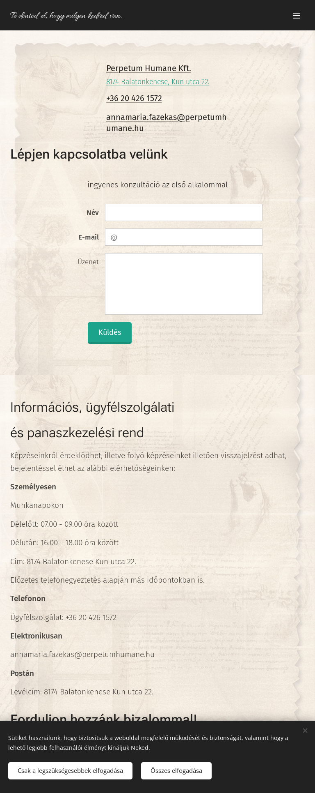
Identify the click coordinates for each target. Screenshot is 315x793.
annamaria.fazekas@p (148, 117)
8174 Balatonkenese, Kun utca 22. (158, 82)
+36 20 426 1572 (134, 98)
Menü (296, 15)
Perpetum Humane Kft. (148, 68)
